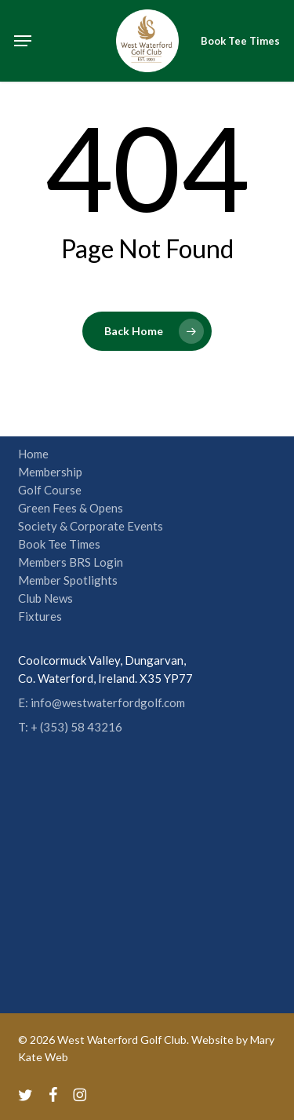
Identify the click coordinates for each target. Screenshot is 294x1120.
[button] (22, 41)
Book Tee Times (59, 544)
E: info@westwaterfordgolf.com (101, 702)
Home (33, 454)
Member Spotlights (68, 580)
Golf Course (50, 490)
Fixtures (40, 616)
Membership (50, 472)
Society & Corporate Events (90, 526)
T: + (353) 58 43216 (70, 727)
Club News (45, 598)
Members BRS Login (70, 562)
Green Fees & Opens (70, 508)
